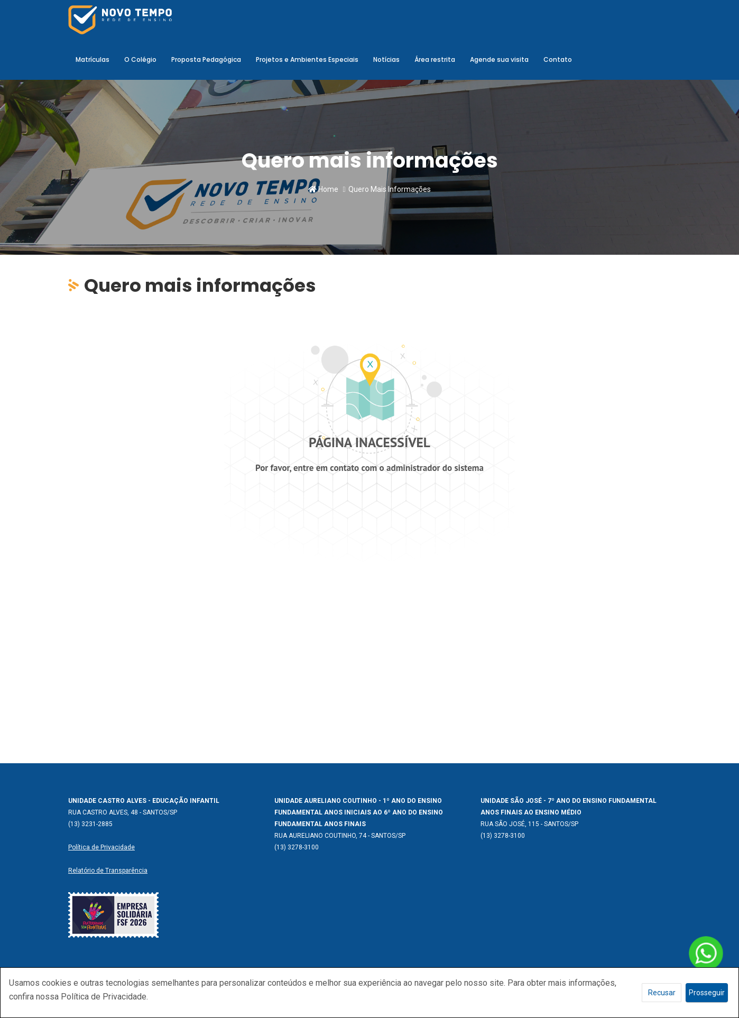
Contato (557, 59)
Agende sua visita (499, 59)
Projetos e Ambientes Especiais (307, 59)
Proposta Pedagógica (206, 59)
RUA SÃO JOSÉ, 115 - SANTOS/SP (529, 824)
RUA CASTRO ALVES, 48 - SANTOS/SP (122, 812)
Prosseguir (707, 992)
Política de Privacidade (101, 847)
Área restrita (434, 59)
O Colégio (140, 59)
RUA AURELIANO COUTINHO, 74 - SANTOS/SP (339, 835)
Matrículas (92, 59)
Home (323, 189)
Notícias (386, 59)
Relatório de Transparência (107, 870)
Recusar (662, 992)
